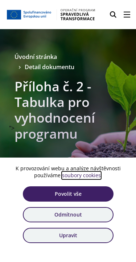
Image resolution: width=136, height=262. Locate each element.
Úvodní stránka (36, 57)
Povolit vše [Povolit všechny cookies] (68, 193)
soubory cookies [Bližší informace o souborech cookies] (81, 175)
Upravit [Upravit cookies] (68, 235)
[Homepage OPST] (51, 14)
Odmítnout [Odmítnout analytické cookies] (68, 214)
